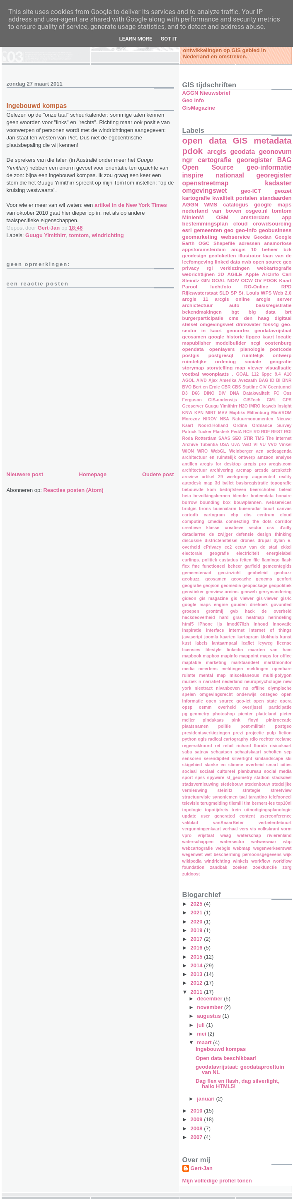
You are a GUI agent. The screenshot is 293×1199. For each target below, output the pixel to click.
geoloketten (222, 255)
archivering (221, 470)
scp (288, 752)
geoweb (249, 592)
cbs (248, 515)
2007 (197, 1137)
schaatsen (221, 752)
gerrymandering (275, 592)
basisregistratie (273, 305)
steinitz (225, 790)
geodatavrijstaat (273, 330)
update (189, 816)
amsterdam (255, 217)
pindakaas (213, 720)
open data (204, 140)
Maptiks (237, 412)
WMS (210, 204)
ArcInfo (270, 274)
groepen (190, 611)
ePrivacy (212, 547)
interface (215, 630)
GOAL (218, 280)
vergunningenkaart (201, 829)
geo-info (246, 230)
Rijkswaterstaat (200, 292)
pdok (192, 151)
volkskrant (268, 829)
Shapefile (224, 243)
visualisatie (278, 367)
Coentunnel (279, 387)
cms (233, 318)
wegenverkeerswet (272, 848)
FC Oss (282, 393)
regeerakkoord (197, 745)
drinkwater (248, 324)
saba (187, 752)
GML (271, 400)
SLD (224, 292)
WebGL (218, 451)
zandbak (219, 867)
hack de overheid (268, 611)
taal (243, 797)
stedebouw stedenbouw (245, 784)
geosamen (194, 336)
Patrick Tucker (197, 431)
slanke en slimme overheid (234, 765)
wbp (287, 841)
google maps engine (205, 604)
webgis (223, 848)
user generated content (228, 816)
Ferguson (192, 400)
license (284, 643)
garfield (252, 566)
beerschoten (263, 489)
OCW (247, 280)
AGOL (188, 380)
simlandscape (268, 758)
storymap (193, 367)
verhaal (230, 829)
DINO (209, 393)
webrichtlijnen (198, 274)
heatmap (255, 617)
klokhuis (269, 637)
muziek (189, 681)
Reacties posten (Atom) (73, 490)
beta (186, 496)
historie (235, 336)
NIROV (210, 419)
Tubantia (209, 444)
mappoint (249, 656)
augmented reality (271, 477)
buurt (269, 508)
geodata (242, 151)
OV (258, 280)
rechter (266, 739)
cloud (240, 224)
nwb (246, 261)
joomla (211, 637)
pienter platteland (257, 714)
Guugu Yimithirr (45, 235)
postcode (281, 349)
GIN (205, 280)
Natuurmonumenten (253, 419)
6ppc (266, 374)
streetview (281, 790)
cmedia (215, 521)
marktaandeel (245, 662)
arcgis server (273, 299)
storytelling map (225, 367)
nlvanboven (228, 688)
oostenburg (278, 342)
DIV (221, 393)
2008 (197, 1128)
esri (187, 230)
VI (256, 444)
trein (236, 810)
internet (237, 630)
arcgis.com (280, 464)
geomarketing (200, 237)
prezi (238, 733)
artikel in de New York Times (130, 205)
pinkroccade (278, 720)
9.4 (278, 374)
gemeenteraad (196, 573)
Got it (168, 39)
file (256, 560)
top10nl (284, 803)
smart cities (278, 765)
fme (196, 566)
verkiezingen (235, 268)
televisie (190, 803)
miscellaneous (244, 675)
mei (202, 1034)
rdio (254, 739)
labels (201, 643)
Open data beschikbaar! (226, 1058)
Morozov (191, 419)
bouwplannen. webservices (262, 502)
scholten (272, 752)
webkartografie (274, 268)
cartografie (215, 159)
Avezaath (247, 380)
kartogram (248, 637)
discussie (192, 540)
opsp (187, 707)
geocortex (238, 330)
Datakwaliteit (256, 393)
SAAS (224, 438)
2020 (197, 921)
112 (255, 374)
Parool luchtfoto (206, 286)
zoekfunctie (265, 867)
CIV (262, 387)
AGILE (235, 274)
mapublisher (196, 342)
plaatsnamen (195, 726)
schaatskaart (248, 752)
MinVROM (281, 412)
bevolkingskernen (212, 496)
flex (186, 566)
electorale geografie (205, 553)
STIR (248, 438)
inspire (192, 175)
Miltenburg (258, 412)
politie (224, 726)
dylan (279, 540)
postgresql (220, 355)
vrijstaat (206, 835)
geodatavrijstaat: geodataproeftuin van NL (240, 1069)
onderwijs (246, 694)
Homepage (92, 474)
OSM (222, 217)
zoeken (240, 867)
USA (224, 444)
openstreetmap (205, 183)
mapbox (211, 656)
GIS (240, 140)
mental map (212, 675)
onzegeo (269, 694)
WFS (266, 292)
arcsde (261, 470)
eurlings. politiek (199, 560)
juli (201, 1025)
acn (260, 451)
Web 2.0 (282, 292)
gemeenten (208, 230)
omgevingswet (204, 190)
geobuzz (283, 573)
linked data (227, 261)
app (286, 217)
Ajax (213, 380)
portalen (246, 198)
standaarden (275, 198)
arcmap (244, 470)
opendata (193, 349)
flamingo (270, 560)
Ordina (240, 425)
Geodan (263, 237)
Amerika (227, 380)
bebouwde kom (199, 489)
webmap (242, 848)
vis (253, 829)
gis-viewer (267, 598)
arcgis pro (255, 464)
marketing (216, 662)
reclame (283, 739)
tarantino (258, 797)
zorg (287, 867)
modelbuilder (231, 342)
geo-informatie (269, 167)
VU (263, 444)
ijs (219, 624)
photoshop (224, 714)
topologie (192, 810)
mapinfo (229, 656)
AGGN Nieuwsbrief (206, 93)
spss (200, 777)
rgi (210, 268)
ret (217, 745)
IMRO (254, 406)
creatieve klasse (201, 527)
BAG (284, 159)
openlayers (222, 349)
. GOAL (240, 374)
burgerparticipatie (202, 318)
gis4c (286, 598)
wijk (287, 854)
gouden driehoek (249, 604)
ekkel (286, 547)
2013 (197, 974)
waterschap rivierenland (264, 835)
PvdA (236, 431)
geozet (282, 191)
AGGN (190, 204)
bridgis (189, 508)
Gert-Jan (202, 1168)
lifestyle (214, 649)
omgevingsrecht (215, 694)
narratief (211, 681)
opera (285, 701)
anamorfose (277, 243)
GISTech (251, 400)
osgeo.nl (256, 211)
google (216, 336)
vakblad (190, 822)
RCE (247, 431)
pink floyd (245, 720)
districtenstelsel (221, 540)
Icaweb (269, 406)
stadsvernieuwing (200, 784)
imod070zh (238, 624)
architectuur (194, 470)
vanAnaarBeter (228, 822)
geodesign (194, 255)
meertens (208, 669)
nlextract (204, 688)
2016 (197, 948)
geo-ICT (251, 191)
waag (225, 835)
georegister (254, 159)
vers (244, 829)
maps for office (275, 656)
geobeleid (257, 573)
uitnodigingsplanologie (267, 810)
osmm (205, 707)
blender (240, 496)
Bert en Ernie (206, 387)
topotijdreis (216, 810)
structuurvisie (196, 797)
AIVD (201, 380)
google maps (273, 204)
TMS (259, 438)
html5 (188, 624)
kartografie (196, 198)
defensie (245, 534)
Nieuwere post (25, 474)
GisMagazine (198, 108)
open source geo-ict (228, 701)
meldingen (232, 669)
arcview (190, 477)
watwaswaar (263, 841)
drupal (264, 540)
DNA (234, 393)
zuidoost (191, 874)
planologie (252, 349)
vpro (187, 835)
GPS (287, 400)
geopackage (254, 585)
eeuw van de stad (256, 547)
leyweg (265, 643)
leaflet (248, 643)
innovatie (282, 624)
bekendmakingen (202, 311)
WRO (202, 451)
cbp (234, 515)
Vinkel (285, 444)
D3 (185, 393)
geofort (284, 579)
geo (228, 230)
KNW (187, 412)
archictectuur (197, 305)
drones (247, 540)
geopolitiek (280, 585)
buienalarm (224, 508)
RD (257, 431)
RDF (265, 431)
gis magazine (213, 598)
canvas (284, 508)
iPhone (205, 624)
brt (288, 311)
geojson (211, 585)
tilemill (236, 803)
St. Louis (249, 292)
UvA (235, 444)
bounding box (215, 502)
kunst (286, 637)
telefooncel (280, 797)
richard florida (251, 745)
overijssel (252, 707)
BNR (287, 380)
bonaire (284, 496)
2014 (197, 965)
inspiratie (191, 630)
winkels (241, 861)
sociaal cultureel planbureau (230, 771)
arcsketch (281, 470)
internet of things (270, 630)
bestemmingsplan (205, 224)
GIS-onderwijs (222, 400)
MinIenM (193, 217)
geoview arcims (222, 592)
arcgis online (232, 299)
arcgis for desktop (220, 464)
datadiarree (194, 534)
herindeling (280, 617)
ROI (287, 431)
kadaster (278, 183)
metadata (272, 140)
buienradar (250, 508)
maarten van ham (270, 649)
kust (186, 643)
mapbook (191, 656)
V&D (246, 444)
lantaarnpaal (224, 643)
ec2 (228, 547)
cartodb (190, 515)
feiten (246, 560)
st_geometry (239, 777)
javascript (192, 637)
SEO (236, 438)
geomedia (231, 585)
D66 (196, 393)
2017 (197, 939)
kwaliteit (222, 198)
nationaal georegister (253, 175)
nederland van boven (212, 211)
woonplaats (215, 373)
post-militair (252, 726)
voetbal (190, 373)
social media (277, 771)
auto (234, 305)
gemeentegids (277, 566)
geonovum (275, 151)
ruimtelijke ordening (209, 361)
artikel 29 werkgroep (225, 477)
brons (205, 508)
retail (228, 745)
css (270, 527)
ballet (228, 483)
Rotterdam (205, 438)
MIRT (211, 412)
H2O (243, 406)
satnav (201, 752)
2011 (197, 992)
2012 (197, 983)
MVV (223, 412)
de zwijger (220, 534)
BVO (187, 387)
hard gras (230, 617)
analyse (283, 457)
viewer (255, 367)
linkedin (235, 649)
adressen (249, 243)
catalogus (235, 204)
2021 (197, 912)
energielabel (279, 553)
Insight (284, 406)
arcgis (216, 151)
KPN (198, 412)
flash (286, 560)
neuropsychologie (263, 681)
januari (206, 1099)
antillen (189, 464)
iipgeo (253, 336)
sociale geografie (268, 361)
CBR (226, 387)
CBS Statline (245, 387)
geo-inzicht (229, 573)
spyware (216, 777)
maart (205, 1042)
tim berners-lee (259, 803)
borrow (189, 502)
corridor (283, 521)
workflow (261, 861)
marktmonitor (278, 662)
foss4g (271, 324)
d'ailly (285, 527)
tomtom (79, 235)
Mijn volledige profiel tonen (217, 1180)
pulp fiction (278, 733)
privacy (190, 268)
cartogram (214, 515)
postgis (191, 355)
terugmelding (214, 803)
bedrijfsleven (233, 489)
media (188, 669)
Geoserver (192, 406)
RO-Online (256, 286)
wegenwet (192, 854)
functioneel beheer (222, 566)
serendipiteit (217, 758)
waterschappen (198, 841)
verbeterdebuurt (275, 822)
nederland (232, 681)
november (210, 1007)
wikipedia (192, 861)
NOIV (234, 280)
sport (187, 777)
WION (188, 451)
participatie (280, 707)
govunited (281, 604)
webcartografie (197, 848)
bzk (287, 249)
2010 (197, 1111)
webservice (235, 237)
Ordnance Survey (271, 425)
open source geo (272, 261)
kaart (268, 336)
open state (265, 701)
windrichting (107, 235)
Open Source (208, 167)
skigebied (192, 765)
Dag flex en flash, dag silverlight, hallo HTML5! (237, 1083)
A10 (287, 374)
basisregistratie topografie (264, 483)
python (189, 739)
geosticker (193, 592)
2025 (197, 904)
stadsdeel (282, 777)
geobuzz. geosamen (204, 579)
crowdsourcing (272, 224)
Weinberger (241, 451)
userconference (275, 816)
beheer (270, 249)
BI (278, 380)
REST (277, 431)
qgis (202, 739)
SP (233, 292)
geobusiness (275, 230)
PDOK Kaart (278, 280)
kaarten (227, 637)
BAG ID (266, 380)
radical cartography (228, 739)
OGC (204, 243)
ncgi (255, 342)
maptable (191, 662)
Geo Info (193, 100)
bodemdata (262, 496)
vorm (286, 829)
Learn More (136, 39)
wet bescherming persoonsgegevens (243, 854)
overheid (227, 707)
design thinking (274, 534)
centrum (265, 515)
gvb (234, 611)
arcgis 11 (195, 299)
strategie (251, 790)
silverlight (242, 758)
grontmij (214, 611)
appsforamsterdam (204, 249)
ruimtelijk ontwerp (266, 355)
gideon (189, 598)
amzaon (265, 457)
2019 (197, 930)
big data (262, 311)
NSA (224, 419)
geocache (241, 579)
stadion (261, 777)
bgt (235, 311)
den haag (256, 318)
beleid (285, 489)
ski (288, 758)
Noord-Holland (213, 425)
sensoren (191, 758)
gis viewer (242, 598)
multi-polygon (277, 675)
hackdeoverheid (198, 617)
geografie (192, 585)
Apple (252, 274)
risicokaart (281, 745)
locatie (283, 336)
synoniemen (225, 797)
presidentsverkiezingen (206, 733)
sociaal (189, 771)
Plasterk (221, 431)
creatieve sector (243, 527)
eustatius (228, 560)
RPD (286, 286)
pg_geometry (195, 714)
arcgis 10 (244, 249)
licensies (191, 649)
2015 (197, 957)
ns (245, 688)
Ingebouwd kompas (221, 1049)
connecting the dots (248, 521)
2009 (197, 1119)
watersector (232, 841)
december (210, 998)
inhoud (261, 624)
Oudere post (158, 474)
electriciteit (247, 553)
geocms (264, 579)
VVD (272, 444)
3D (221, 274)
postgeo (283, 726)
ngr (187, 159)
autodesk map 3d (201, 483)
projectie (255, 733)
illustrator (249, 255)
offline (258, 688)
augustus (209, 1016)
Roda (187, 438)
